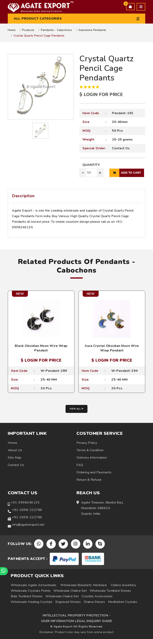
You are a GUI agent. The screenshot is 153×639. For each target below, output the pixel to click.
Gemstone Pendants (92, 30)
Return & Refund (88, 480)
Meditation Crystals (122, 602)
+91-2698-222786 (27, 510)
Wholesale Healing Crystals (31, 602)
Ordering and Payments (94, 472)
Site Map (14, 457)
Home (12, 30)
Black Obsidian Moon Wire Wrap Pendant (41, 348)
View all (76, 408)
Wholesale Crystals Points (31, 591)
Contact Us (121, 148)
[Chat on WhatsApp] (4, 571)
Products (28, 30)
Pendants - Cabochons (56, 30)
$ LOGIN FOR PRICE (101, 94)
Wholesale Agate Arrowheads (33, 585)
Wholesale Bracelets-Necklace (83, 585)
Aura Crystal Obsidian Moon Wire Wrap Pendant (112, 348)
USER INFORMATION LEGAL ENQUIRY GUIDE (76, 621)
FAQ (79, 465)
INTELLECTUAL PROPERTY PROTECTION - (76, 615)
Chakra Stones (94, 602)
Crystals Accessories (97, 596)
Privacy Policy (86, 443)
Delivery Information (91, 457)
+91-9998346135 (25, 502)
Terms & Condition (90, 450)
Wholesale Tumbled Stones (110, 591)
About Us (15, 450)
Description (23, 196)
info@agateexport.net (28, 524)
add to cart (125, 173)
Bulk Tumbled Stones (27, 596)
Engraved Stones (68, 602)
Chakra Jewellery (123, 585)
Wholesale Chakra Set (70, 591)
